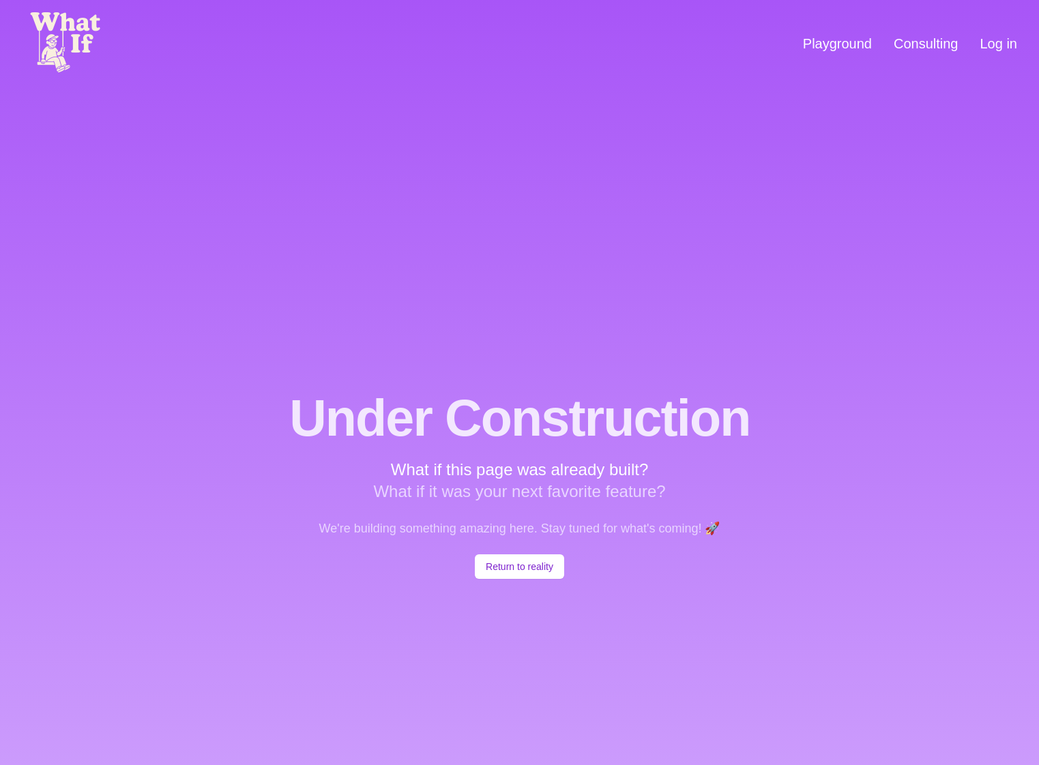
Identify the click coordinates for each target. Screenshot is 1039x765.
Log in (999, 43)
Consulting (926, 43)
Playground (837, 43)
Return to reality (519, 566)
